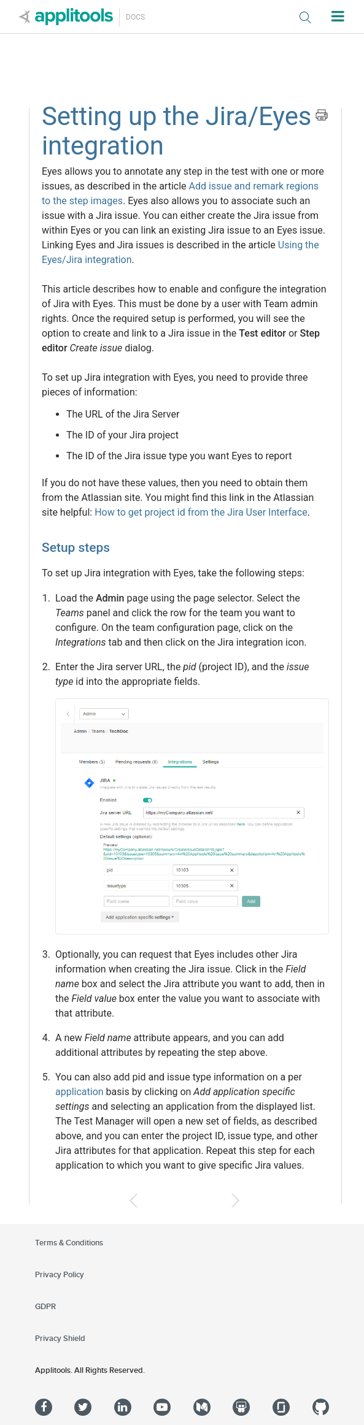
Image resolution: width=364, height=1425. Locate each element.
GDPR (45, 1307)
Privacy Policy (59, 1275)
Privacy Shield (60, 1338)
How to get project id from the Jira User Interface (201, 512)
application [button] (79, 1092)
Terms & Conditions (69, 1243)
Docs (135, 17)
